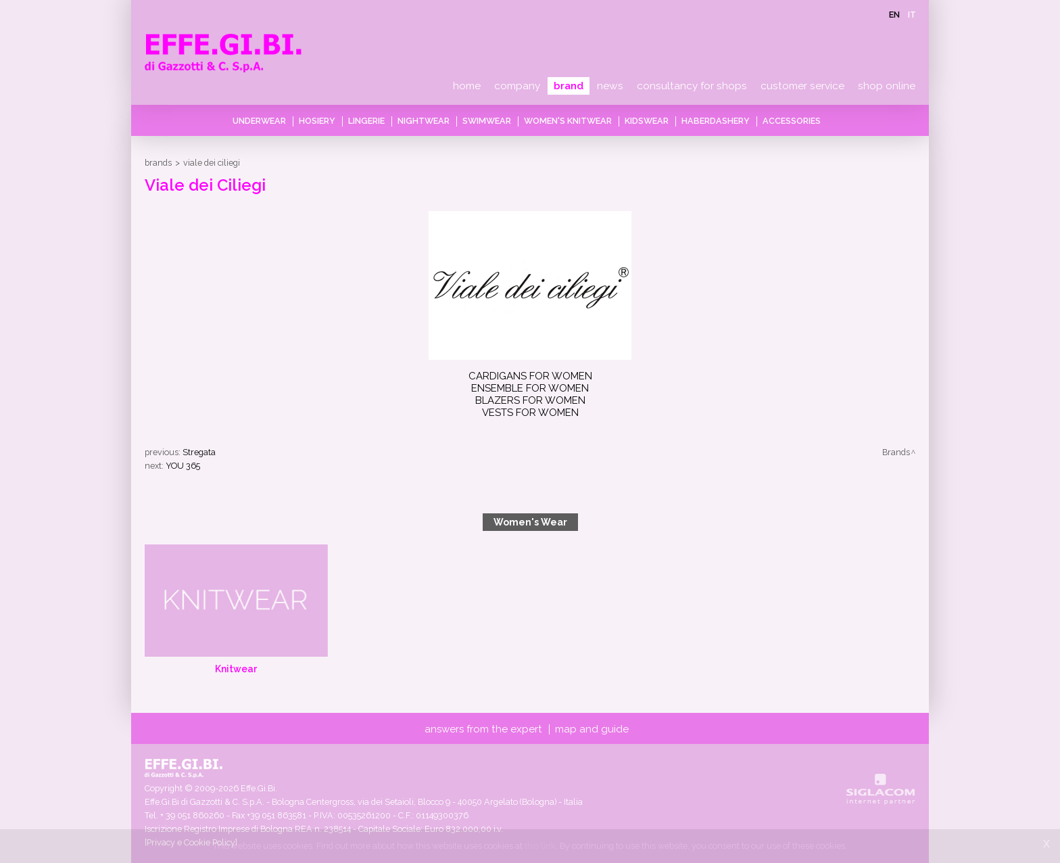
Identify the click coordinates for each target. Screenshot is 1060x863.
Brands (158, 163)
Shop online (886, 86)
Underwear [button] (259, 121)
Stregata (199, 452)
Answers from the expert (483, 729)
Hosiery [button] (317, 121)
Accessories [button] (792, 121)
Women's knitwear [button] (568, 121)
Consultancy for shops (692, 86)
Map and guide (592, 729)
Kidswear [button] (647, 121)
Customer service (802, 86)
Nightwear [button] (423, 121)
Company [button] (517, 86)
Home (467, 86)
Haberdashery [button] (715, 121)
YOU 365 (183, 466)
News (610, 86)
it (912, 14)
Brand (568, 86)
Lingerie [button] (366, 121)
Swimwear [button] (486, 121)
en (894, 14)
